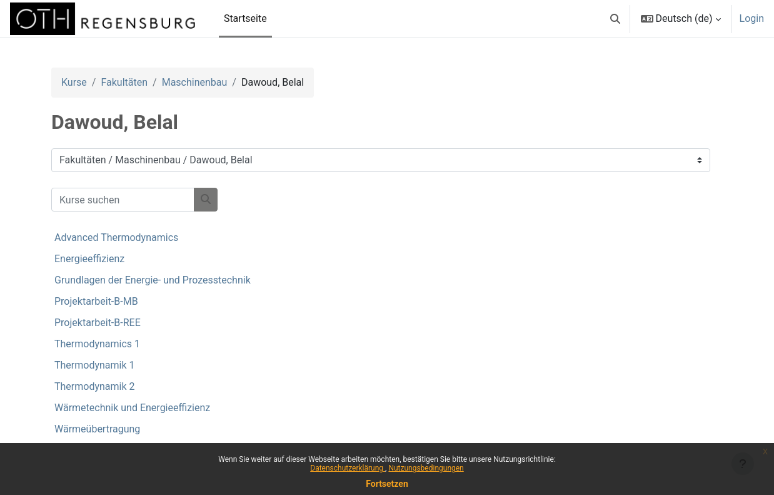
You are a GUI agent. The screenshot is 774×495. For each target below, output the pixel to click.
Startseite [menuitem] (245, 18)
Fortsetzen (387, 484)
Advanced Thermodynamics (116, 237)
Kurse (74, 82)
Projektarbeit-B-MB (96, 301)
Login (752, 18)
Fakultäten (124, 82)
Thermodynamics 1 (97, 344)
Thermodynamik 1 (94, 365)
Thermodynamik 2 (94, 386)
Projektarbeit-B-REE (97, 323)
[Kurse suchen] (122, 200)
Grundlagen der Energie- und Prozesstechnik (152, 280)
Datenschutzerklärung (347, 468)
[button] (615, 19)
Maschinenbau (195, 82)
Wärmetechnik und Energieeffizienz (132, 408)
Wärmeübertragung (97, 429)
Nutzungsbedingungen (425, 468)
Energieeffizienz (89, 259)
